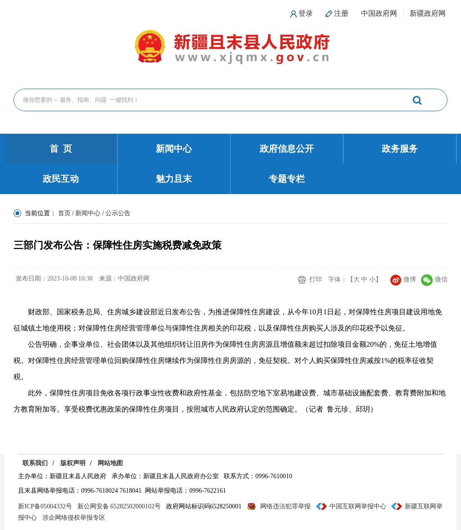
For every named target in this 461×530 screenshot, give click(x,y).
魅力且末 (174, 179)
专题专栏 (287, 179)
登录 (305, 13)
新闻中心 (174, 149)
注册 (341, 13)
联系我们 (35, 463)
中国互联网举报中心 (358, 506)
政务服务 (400, 149)
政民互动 (61, 179)
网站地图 (110, 463)
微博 (403, 279)
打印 (315, 279)
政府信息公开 (287, 149)
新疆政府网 (428, 13)
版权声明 (73, 463)
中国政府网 (379, 13)
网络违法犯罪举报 (285, 506)
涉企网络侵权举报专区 (73, 517)
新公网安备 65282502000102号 (119, 506)
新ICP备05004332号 (45, 506)
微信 (434, 279)
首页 (64, 213)
